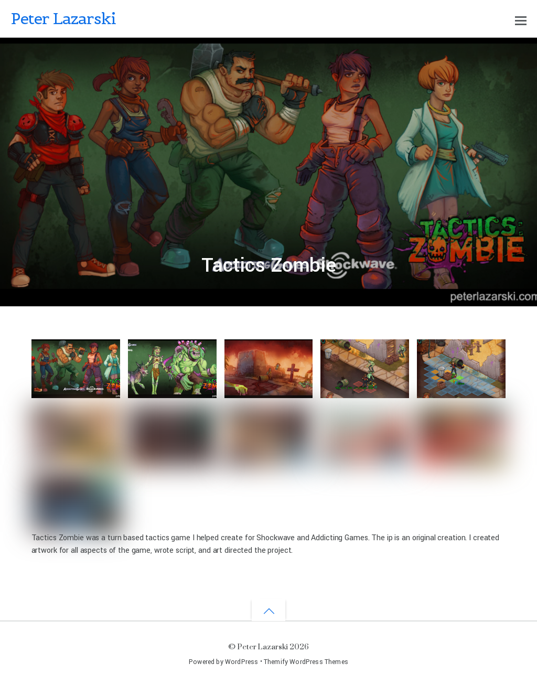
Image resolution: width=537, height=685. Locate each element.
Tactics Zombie (268, 265)
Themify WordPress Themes (306, 662)
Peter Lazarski (262, 646)
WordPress (241, 662)
